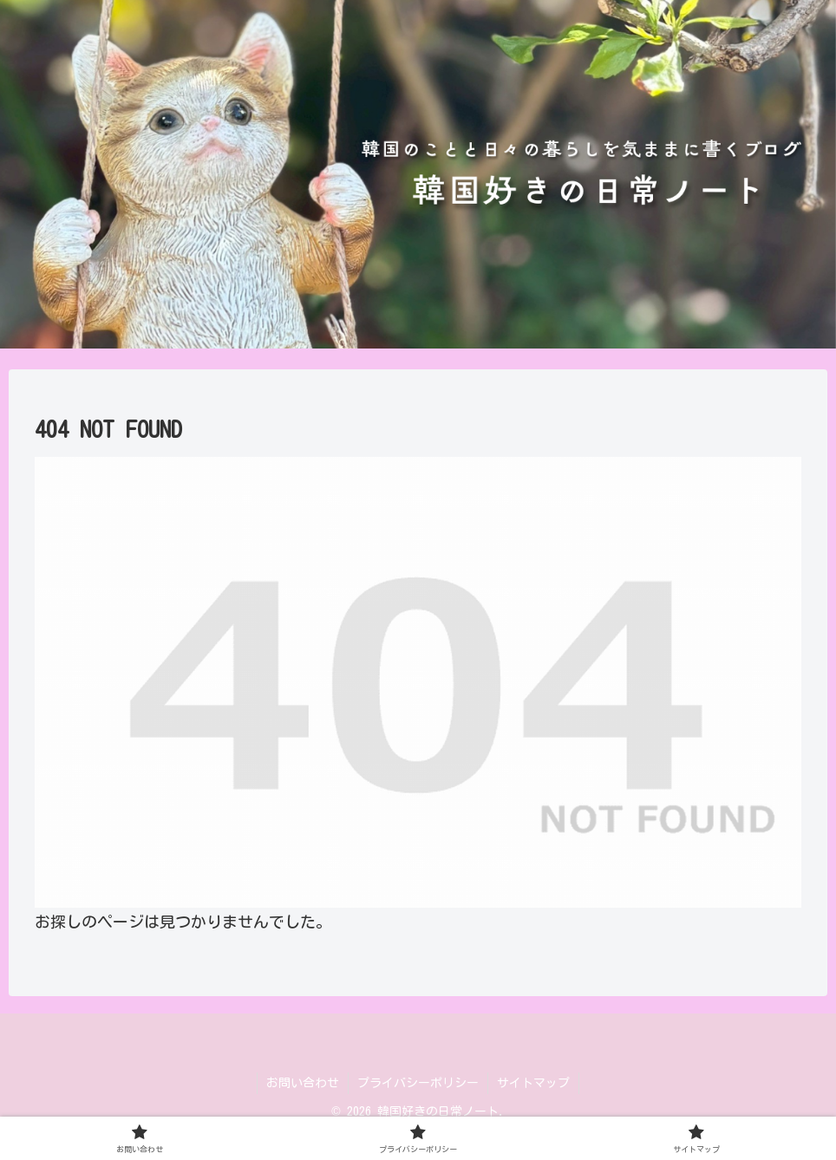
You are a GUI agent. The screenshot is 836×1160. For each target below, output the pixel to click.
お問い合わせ (302, 1083)
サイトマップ (533, 1083)
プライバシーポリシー (418, 1083)
